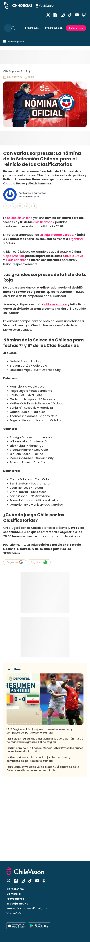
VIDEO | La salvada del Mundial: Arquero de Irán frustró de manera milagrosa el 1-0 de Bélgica (45, 740)
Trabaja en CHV (17, 903)
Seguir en (15, 562)
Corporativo (15, 889)
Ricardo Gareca (62, 235)
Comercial (14, 894)
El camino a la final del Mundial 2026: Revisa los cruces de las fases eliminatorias (45, 749)
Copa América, (14, 256)
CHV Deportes (11, 71)
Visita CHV (14, 913)
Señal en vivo (76, 28)
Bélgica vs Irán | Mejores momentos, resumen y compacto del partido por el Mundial (40, 731)
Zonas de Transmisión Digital (27, 908)
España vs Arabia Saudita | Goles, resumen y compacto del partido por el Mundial (38, 759)
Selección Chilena (19, 218)
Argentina (76, 239)
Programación (54, 28)
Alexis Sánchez (16, 260)
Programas (32, 28)
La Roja (27, 71)
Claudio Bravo (73, 256)
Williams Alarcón (55, 304)
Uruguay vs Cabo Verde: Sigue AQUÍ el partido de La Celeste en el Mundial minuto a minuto (43, 768)
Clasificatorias (43, 222)
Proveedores (15, 899)
